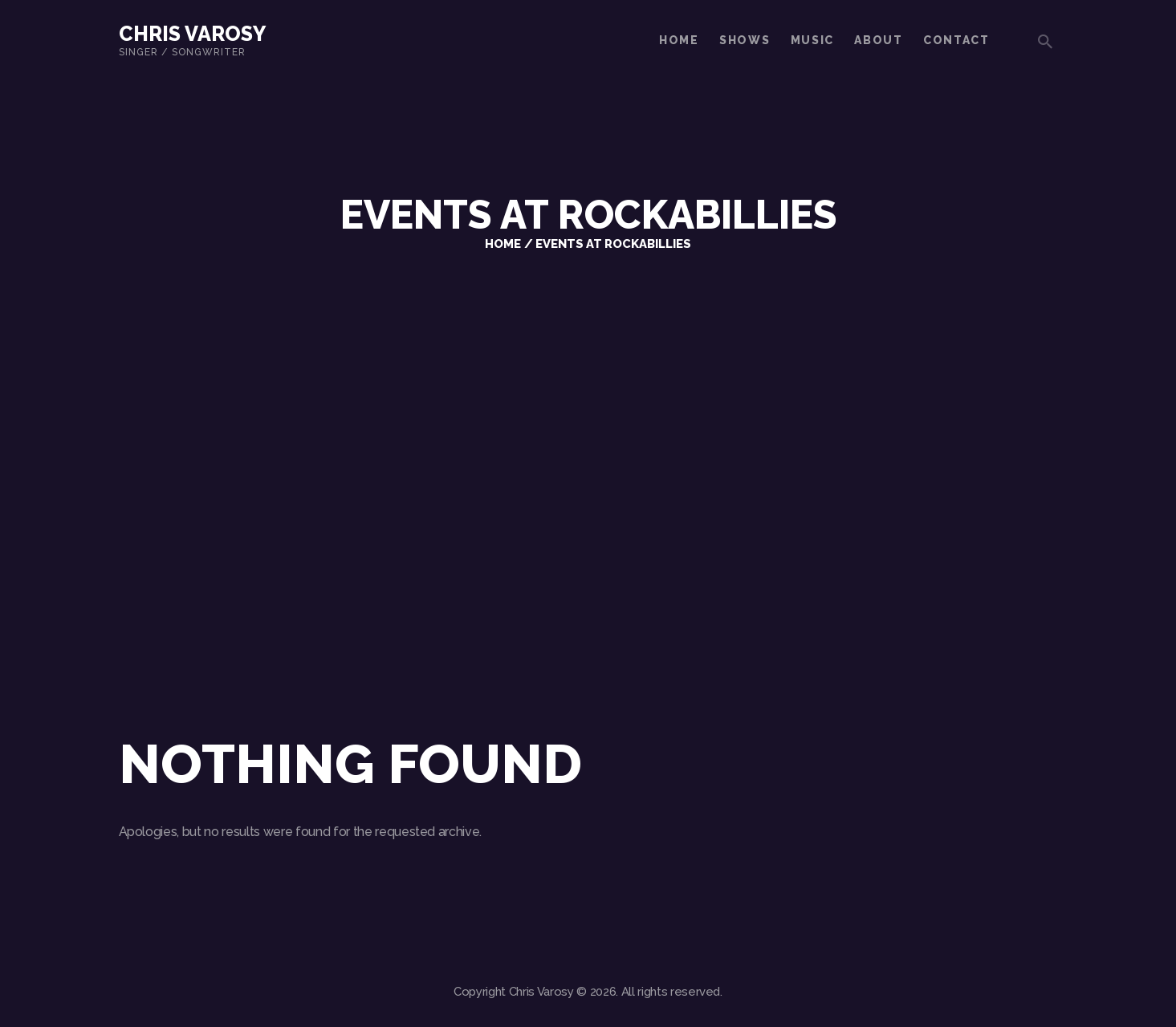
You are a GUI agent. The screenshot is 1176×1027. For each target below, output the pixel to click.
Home (503, 243)
